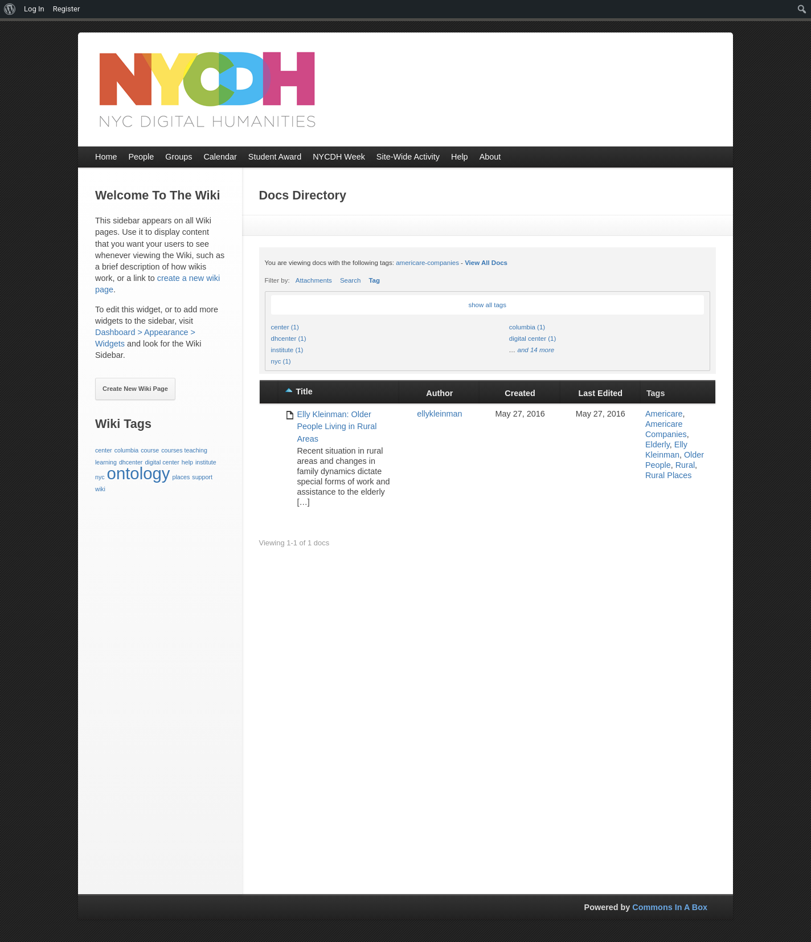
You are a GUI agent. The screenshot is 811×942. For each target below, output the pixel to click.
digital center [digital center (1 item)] (162, 462)
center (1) (285, 327)
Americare (664, 413)
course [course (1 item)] (150, 450)
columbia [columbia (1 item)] (126, 450)
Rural (685, 465)
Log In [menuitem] (34, 9)
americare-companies (427, 262)
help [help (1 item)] (187, 462)
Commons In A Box (669, 907)
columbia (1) (527, 327)
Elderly (657, 444)
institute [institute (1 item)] (205, 462)
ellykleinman (439, 413)
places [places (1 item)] (181, 477)
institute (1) (287, 349)
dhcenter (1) (288, 338)
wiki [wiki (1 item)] (100, 489)
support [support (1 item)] (202, 477)
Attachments (314, 280)
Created (520, 393)
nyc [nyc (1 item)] (100, 477)
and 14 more (535, 349)
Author (439, 393)
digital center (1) (532, 338)
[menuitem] (10, 9)
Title (304, 391)
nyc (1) (281, 361)
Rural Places (668, 475)
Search (350, 280)
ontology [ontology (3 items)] (138, 473)
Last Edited (601, 393)
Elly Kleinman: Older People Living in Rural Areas (336, 426)
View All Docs (486, 262)
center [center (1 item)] (103, 450)
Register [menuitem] (66, 9)
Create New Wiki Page (135, 388)
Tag (374, 280)
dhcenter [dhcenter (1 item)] (130, 462)
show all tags (487, 304)
